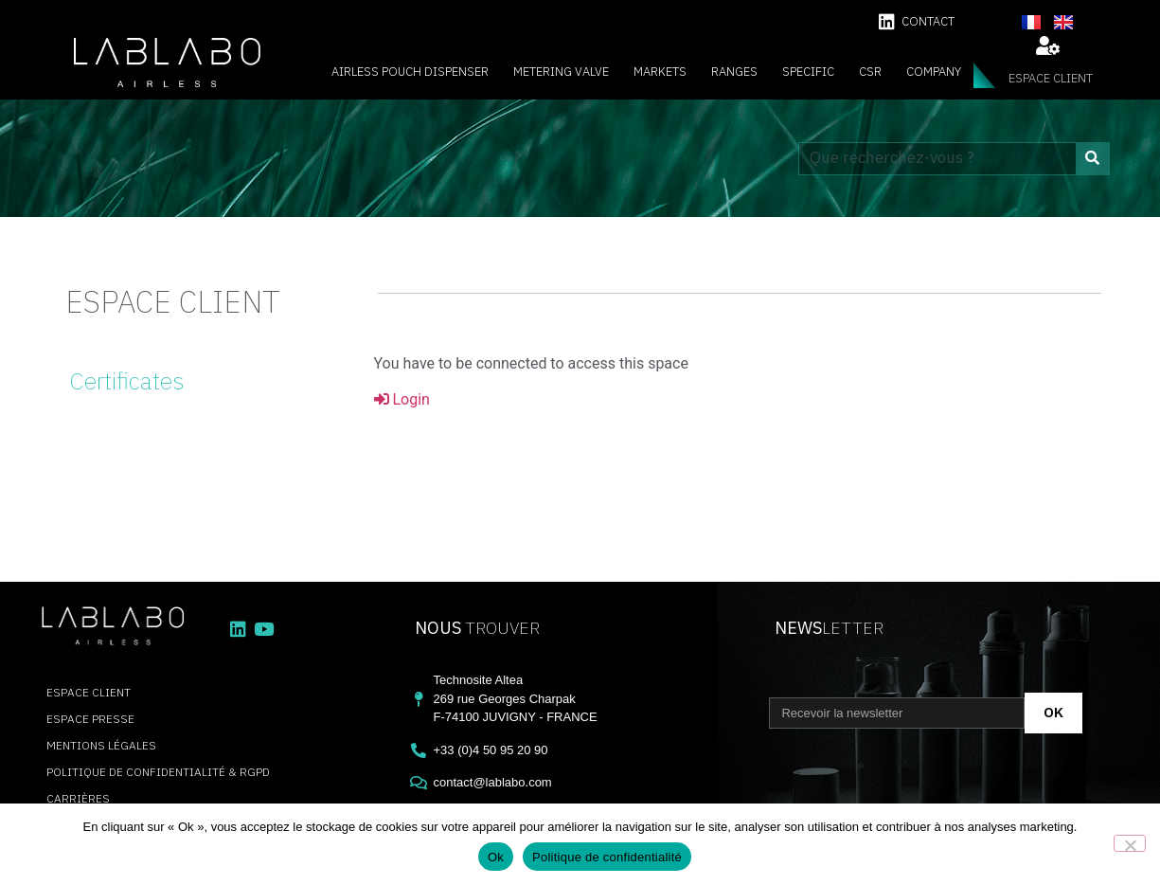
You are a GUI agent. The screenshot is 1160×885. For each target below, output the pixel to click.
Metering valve (561, 71)
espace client (1050, 78)
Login (402, 399)
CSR (870, 71)
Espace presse (90, 719)
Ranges (734, 71)
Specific (808, 71)
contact (928, 21)
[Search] (1092, 158)
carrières (78, 798)
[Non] (1130, 843)
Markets (660, 71)
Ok (496, 857)
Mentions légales (101, 745)
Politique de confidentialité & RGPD (158, 772)
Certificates (126, 380)
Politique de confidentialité (607, 857)
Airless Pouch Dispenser (410, 71)
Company (933, 71)
